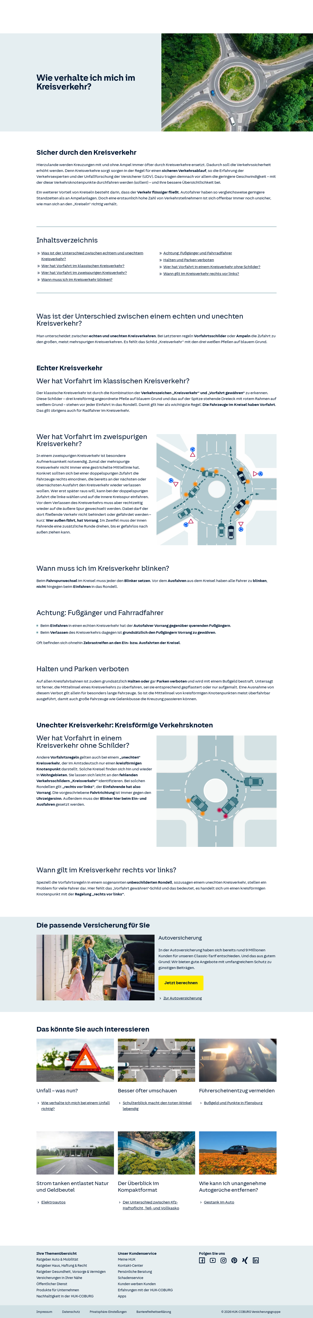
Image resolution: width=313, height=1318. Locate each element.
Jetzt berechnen (181, 982)
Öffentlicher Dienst (51, 1284)
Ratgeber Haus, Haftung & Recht (61, 1265)
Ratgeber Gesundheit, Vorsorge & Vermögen (71, 1272)
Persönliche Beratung (135, 1272)
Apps (122, 1296)
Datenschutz (71, 1312)
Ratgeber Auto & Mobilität (57, 1259)
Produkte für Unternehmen (57, 1290)
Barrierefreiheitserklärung (153, 1312)
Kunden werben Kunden (137, 1284)
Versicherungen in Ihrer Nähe (59, 1278)
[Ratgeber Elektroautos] (75, 1202)
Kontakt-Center (130, 1265)
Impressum (44, 1312)
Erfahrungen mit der (145, 1290)
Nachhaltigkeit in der (65, 1296)
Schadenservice (130, 1278)
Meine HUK (126, 1259)
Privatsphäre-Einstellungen (108, 1312)
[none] (95, 967)
